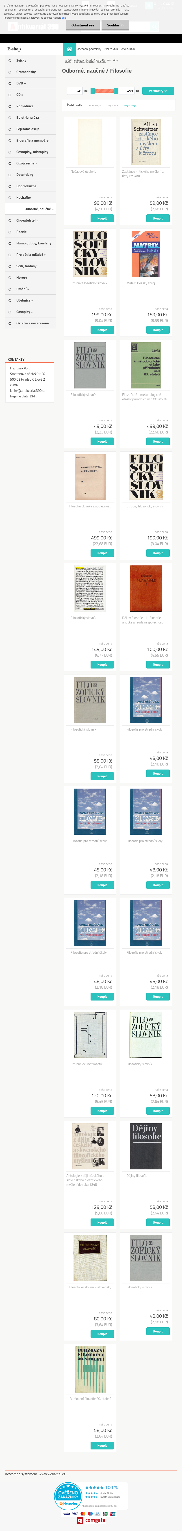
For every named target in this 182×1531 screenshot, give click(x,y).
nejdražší (113, 105)
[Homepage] (70, 49)
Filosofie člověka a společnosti (90, 506)
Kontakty (112, 60)
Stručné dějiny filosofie (87, 1064)
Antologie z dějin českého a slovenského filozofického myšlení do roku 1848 (85, 1180)
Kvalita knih (111, 49)
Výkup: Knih (128, 49)
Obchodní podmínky (89, 49)
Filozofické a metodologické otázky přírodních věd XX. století (144, 396)
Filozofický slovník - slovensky (90, 1287)
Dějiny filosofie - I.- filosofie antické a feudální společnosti (143, 620)
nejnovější (130, 105)
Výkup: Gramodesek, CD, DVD (86, 60)
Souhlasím (115, 25)
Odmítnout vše (83, 25)
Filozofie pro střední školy (145, 729)
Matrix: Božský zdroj (141, 283)
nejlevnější (95, 105)
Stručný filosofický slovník (89, 283)
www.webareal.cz (52, 1474)
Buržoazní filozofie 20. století (90, 1399)
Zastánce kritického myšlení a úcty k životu (143, 173)
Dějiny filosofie (137, 1175)
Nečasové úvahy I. (83, 171)
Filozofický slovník (83, 394)
